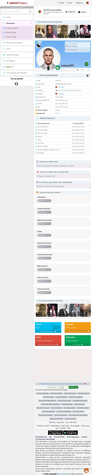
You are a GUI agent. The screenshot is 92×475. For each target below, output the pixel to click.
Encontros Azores (83, 393)
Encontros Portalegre (64, 411)
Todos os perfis (10, 28)
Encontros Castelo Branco (47, 400)
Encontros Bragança (75, 397)
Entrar (69, 3)
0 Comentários (84, 50)
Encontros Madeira (48, 411)
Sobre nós (65, 426)
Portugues (17, 3)
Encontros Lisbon (83, 408)
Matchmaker (9, 32)
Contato (62, 428)
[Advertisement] (63, 12)
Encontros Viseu (70, 419)
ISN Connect (62, 474)
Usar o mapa (9, 37)
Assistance (86, 470)
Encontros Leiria (56, 408)
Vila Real (77, 90)
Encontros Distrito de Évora (50, 404)
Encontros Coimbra (64, 400)
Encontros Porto (78, 411)
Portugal (61, 87)
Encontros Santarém (46, 415)
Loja (67, 422)
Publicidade (55, 426)
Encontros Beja (48, 397)
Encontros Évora (67, 404)
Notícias (52, 422)
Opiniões (73, 422)
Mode (60, 3)
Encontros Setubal (60, 415)
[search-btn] (30, 11)
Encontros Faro (79, 404)
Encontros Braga (61, 397)
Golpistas (60, 422)
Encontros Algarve (56, 393)
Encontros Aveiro (70, 393)
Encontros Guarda (43, 408)
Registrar (79, 3)
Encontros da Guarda (80, 400)
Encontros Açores (42, 393)
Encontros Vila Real (56, 419)
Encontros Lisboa (69, 408)
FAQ (68, 428)
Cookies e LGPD (43, 426)
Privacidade (75, 426)
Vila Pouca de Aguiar (65, 90)
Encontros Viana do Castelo (78, 415)
